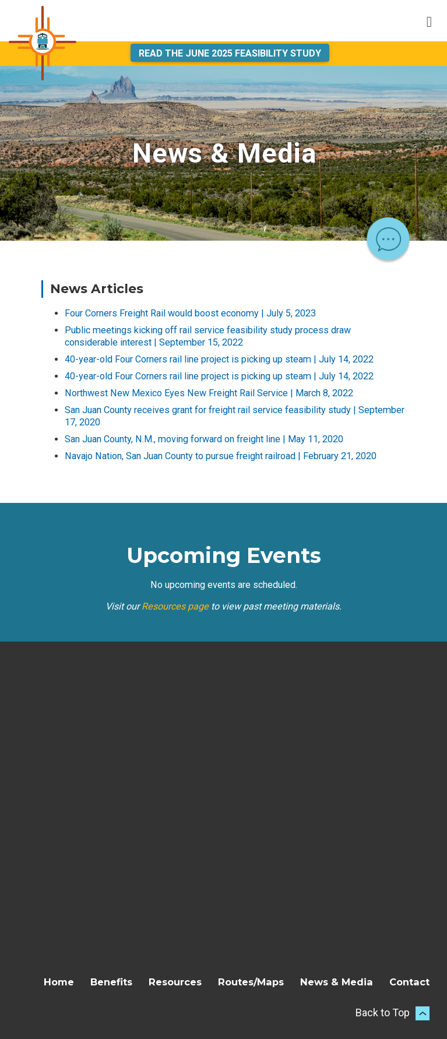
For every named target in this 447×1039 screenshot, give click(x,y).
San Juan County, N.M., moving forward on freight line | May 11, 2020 (204, 439)
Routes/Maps (251, 982)
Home (59, 982)
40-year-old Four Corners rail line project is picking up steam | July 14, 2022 (219, 359)
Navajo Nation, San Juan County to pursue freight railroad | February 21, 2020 (220, 456)
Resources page (175, 606)
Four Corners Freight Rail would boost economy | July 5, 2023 (190, 313)
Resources (175, 982)
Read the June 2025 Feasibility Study (230, 53)
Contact (409, 982)
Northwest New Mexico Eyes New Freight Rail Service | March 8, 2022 (209, 393)
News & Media (336, 982)
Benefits (111, 982)
